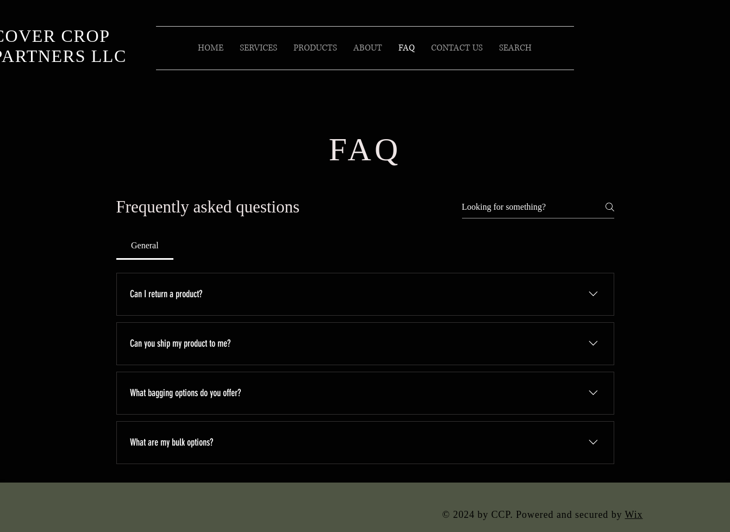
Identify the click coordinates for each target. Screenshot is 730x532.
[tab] (145, 245)
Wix (634, 514)
